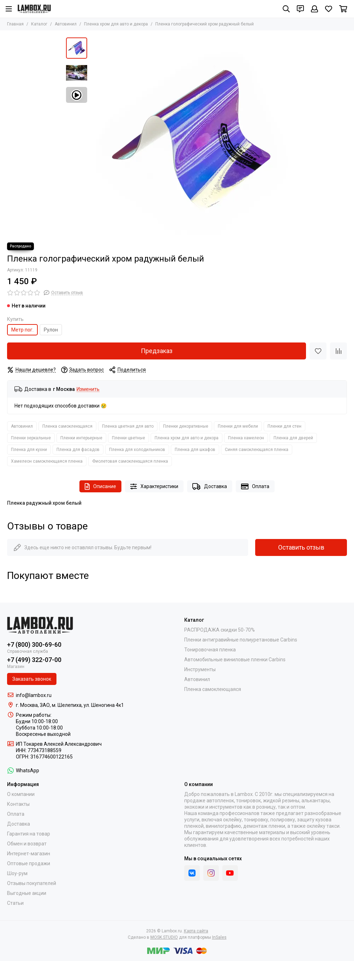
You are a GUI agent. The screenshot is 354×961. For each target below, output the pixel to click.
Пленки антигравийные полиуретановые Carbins (240, 640)
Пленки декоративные (185, 426)
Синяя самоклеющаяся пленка (256, 449)
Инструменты (200, 669)
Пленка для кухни (29, 449)
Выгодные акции (26, 893)
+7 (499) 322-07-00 (34, 659)
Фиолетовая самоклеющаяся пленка (130, 461)
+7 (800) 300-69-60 (34, 644)
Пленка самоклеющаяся (67, 426)
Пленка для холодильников (137, 449)
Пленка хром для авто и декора (116, 24)
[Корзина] (343, 9)
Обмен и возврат (27, 843)
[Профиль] (314, 9)
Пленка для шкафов (195, 449)
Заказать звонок (31, 679)
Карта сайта (196, 930)
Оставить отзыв (301, 547)
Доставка (209, 486)
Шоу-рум (17, 873)
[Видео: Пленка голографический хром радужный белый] (76, 95)
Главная (15, 24)
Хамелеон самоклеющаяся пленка (47, 461)
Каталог (39, 24)
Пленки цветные (128, 437)
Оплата (255, 486)
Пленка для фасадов (78, 449)
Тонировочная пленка (210, 649)
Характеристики (154, 486)
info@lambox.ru (34, 695)
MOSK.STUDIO (164, 937)
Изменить (88, 389)
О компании (21, 794)
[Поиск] (286, 9)
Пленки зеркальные (31, 437)
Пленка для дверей (293, 437)
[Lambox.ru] (34, 9)
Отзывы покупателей (31, 883)
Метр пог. (22, 330)
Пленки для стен (284, 426)
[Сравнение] (338, 350)
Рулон (51, 330)
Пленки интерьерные (81, 437)
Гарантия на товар (28, 834)
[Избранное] (329, 9)
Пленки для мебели (238, 426)
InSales (219, 937)
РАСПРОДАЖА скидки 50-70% (219, 630)
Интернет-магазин (28, 853)
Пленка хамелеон (246, 437)
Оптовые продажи (28, 863)
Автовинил (66, 24)
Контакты (18, 804)
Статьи (15, 903)
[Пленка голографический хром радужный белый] (189, 136)
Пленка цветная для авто (128, 426)
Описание (100, 486)
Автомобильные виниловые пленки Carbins (235, 659)
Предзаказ (157, 350)
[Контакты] (300, 9)
